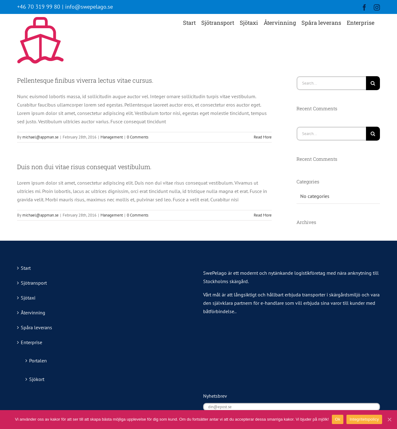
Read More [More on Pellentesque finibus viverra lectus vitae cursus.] (263, 137)
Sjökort (36, 379)
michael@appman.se (40, 137)
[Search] (373, 83)
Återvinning (33, 312)
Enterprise (31, 342)
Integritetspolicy (364, 419)
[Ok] (389, 419)
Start (26, 268)
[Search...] (331, 83)
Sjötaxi (28, 298)
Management (111, 137)
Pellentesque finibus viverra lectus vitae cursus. (85, 80)
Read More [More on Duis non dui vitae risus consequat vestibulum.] (263, 215)
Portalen (38, 360)
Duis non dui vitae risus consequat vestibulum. (84, 167)
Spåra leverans (36, 327)
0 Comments (137, 137)
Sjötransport (34, 283)
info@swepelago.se (89, 6)
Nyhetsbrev (215, 396)
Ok (337, 419)
